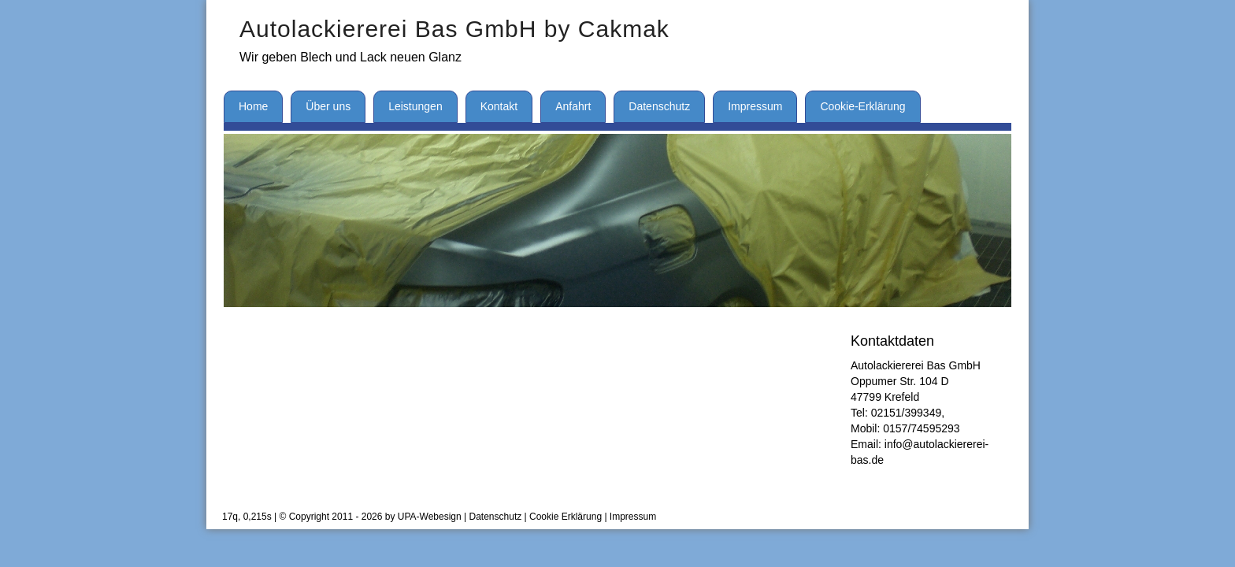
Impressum (755, 106)
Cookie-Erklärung (862, 106)
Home (253, 106)
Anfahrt (573, 106)
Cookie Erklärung (565, 516)
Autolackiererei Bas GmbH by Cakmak (454, 29)
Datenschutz (659, 106)
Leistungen (415, 106)
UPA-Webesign (430, 516)
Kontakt (498, 106)
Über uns (328, 106)
